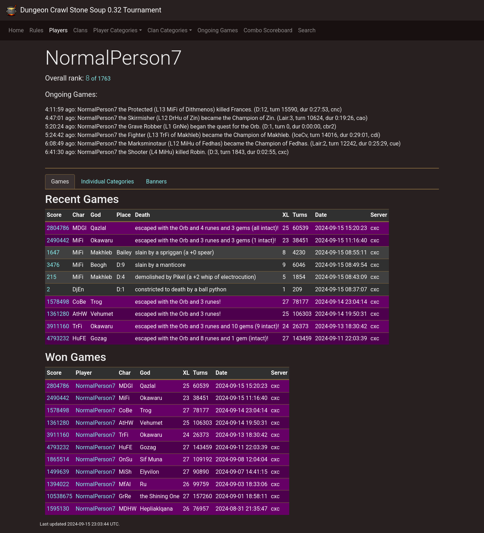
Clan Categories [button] (168, 30)
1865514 (58, 459)
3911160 (58, 326)
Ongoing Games (218, 30)
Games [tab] (60, 181)
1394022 (58, 484)
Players (58, 30)
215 (51, 277)
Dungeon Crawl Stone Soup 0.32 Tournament (83, 10)
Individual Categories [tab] (107, 181)
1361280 (58, 314)
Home (16, 30)
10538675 (59, 496)
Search (306, 30)
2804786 (58, 228)
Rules (36, 30)
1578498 (58, 301)
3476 (53, 265)
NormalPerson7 (95, 386)
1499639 (58, 471)
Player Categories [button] (115, 30)
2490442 (58, 240)
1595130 (58, 508)
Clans (80, 30)
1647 (53, 252)
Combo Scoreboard (268, 30)
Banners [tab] (156, 181)
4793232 (58, 338)
